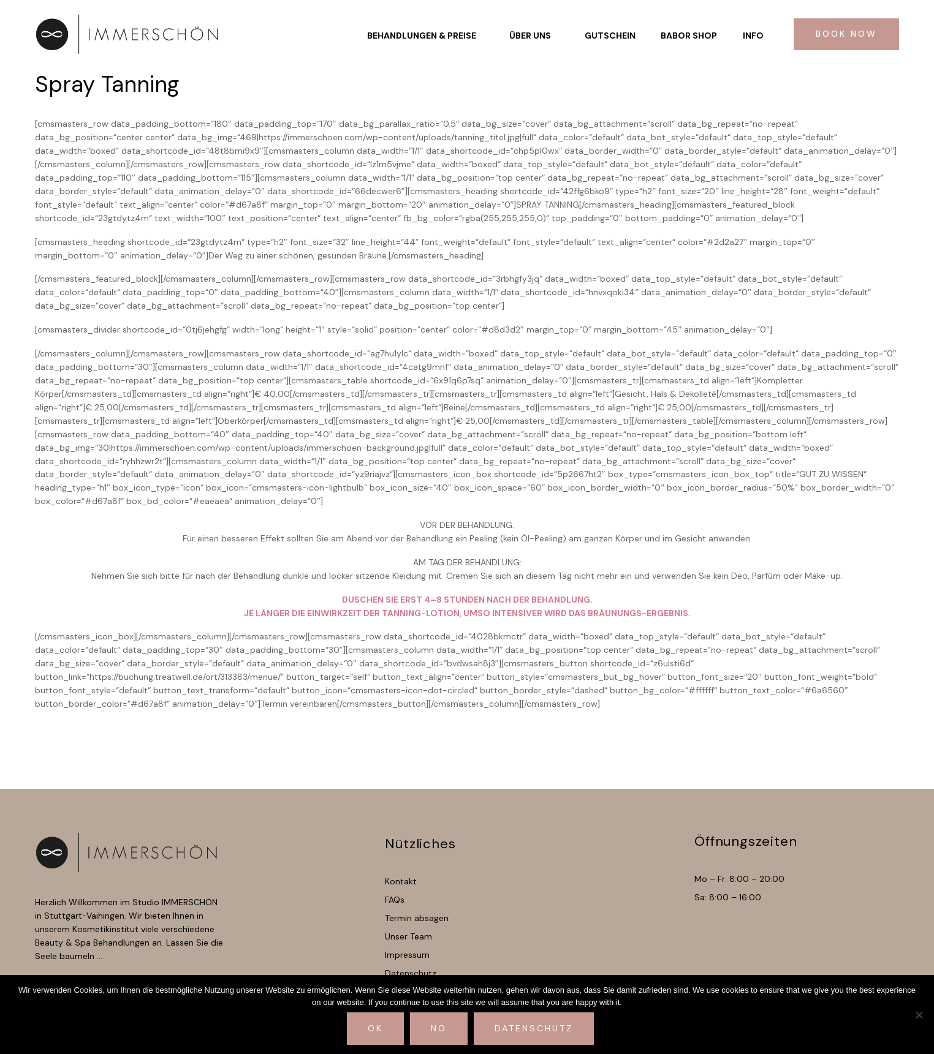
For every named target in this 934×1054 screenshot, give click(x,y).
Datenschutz (534, 1028)
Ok (375, 1028)
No (439, 1028)
